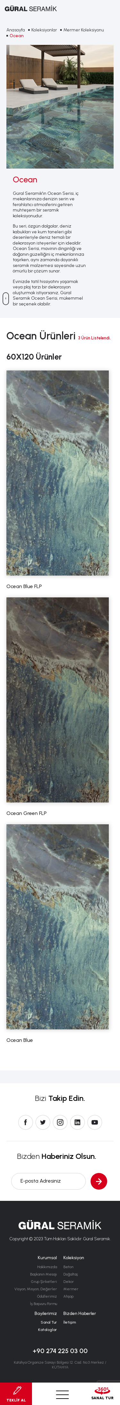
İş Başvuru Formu (43, 1303)
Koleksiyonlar (44, 30)
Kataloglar (47, 1329)
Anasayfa (15, 30)
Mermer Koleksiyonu (83, 30)
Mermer (70, 1289)
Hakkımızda (47, 1267)
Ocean (17, 35)
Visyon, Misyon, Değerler (35, 1289)
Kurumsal (47, 1257)
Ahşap (68, 1296)
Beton (68, 1267)
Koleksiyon (73, 1257)
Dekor (68, 1281)
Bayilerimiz (46, 1313)
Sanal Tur (49, 1322)
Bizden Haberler (79, 1313)
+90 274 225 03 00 (60, 1351)
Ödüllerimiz (47, 1296)
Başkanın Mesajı (43, 1274)
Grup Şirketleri (44, 1281)
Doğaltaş (70, 1274)
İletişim (69, 1322)
